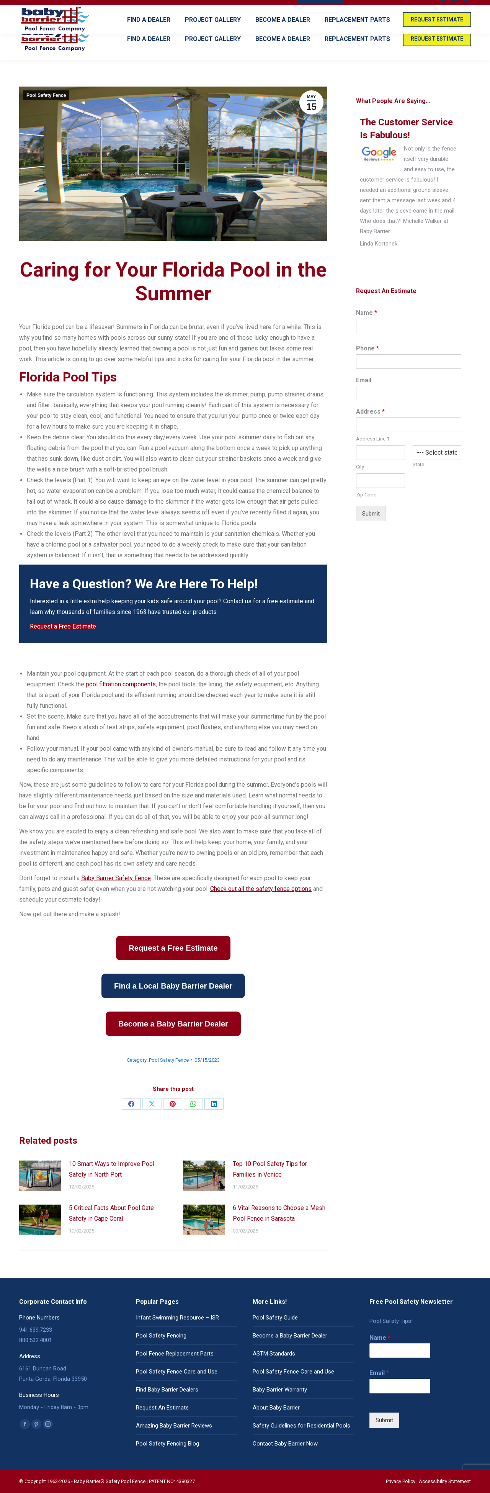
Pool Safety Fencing (161, 1335)
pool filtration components (121, 684)
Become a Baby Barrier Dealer (290, 1335)
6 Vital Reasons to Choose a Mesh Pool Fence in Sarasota (279, 1213)
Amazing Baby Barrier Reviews (174, 1425)
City (360, 467)
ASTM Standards (274, 1353)
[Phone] (408, 361)
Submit (371, 513)
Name (366, 312)
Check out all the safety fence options (261, 888)
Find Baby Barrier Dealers (167, 1389)
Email (363, 380)
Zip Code (366, 495)
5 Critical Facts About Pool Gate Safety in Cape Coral (111, 1213)
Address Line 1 (372, 439)
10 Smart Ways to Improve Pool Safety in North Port (111, 1169)
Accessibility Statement (445, 1481)
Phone (367, 348)
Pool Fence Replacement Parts (175, 1353)
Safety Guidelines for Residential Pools (301, 1425)
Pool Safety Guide (275, 1317)
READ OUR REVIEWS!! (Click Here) (390, 9)
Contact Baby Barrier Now (285, 1443)
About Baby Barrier (276, 1407)
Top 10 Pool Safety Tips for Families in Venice (270, 1169)
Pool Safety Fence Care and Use (176, 1371)
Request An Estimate (162, 1407)
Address (370, 411)
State (418, 464)
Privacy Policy (400, 1481)
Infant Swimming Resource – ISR (177, 1317)
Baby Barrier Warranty (280, 1389)
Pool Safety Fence (46, 95)
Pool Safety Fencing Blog (167, 1443)
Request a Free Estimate (63, 626)
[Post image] (40, 1176)
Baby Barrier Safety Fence (116, 878)
